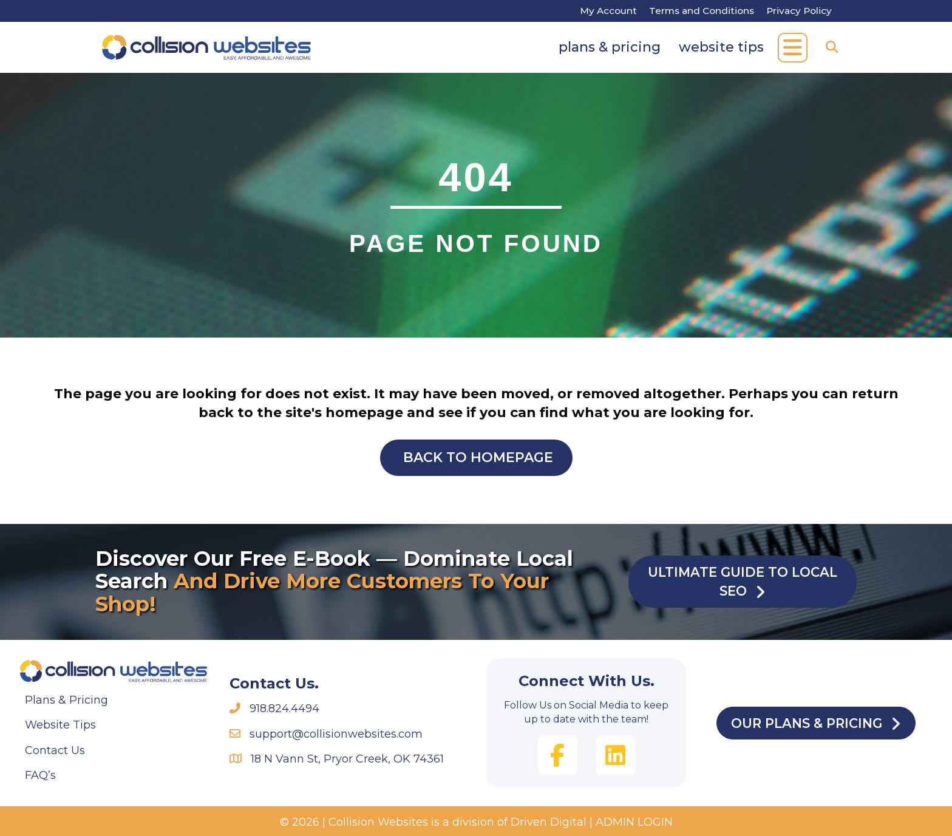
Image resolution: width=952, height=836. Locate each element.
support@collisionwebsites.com (336, 734)
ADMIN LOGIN (634, 822)
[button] (792, 48)
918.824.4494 (284, 708)
